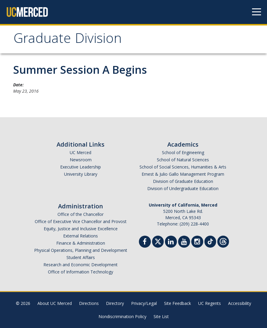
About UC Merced (54, 303)
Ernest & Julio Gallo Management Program (183, 174)
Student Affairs (80, 257)
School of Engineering (183, 152)
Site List (161, 316)
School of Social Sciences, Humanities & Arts (182, 167)
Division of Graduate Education (183, 181)
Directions (89, 303)
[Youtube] (184, 242)
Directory (115, 303)
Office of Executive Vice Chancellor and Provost (81, 221)
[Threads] (223, 241)
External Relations (80, 236)
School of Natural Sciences (183, 160)
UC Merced (80, 152)
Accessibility (239, 303)
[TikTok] (210, 241)
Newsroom (81, 160)
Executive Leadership (80, 167)
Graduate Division (67, 40)
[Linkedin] (171, 242)
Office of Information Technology (80, 272)
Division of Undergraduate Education (183, 188)
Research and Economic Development (80, 264)
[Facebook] (145, 242)
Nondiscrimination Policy (122, 316)
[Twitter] (157, 241)
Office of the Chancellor (80, 214)
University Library (80, 174)
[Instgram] (197, 242)
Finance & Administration (80, 243)
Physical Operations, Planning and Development (80, 250)
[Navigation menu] (257, 12)
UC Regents (209, 303)
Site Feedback (177, 303)
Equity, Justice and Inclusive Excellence (81, 228)
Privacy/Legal (144, 303)
